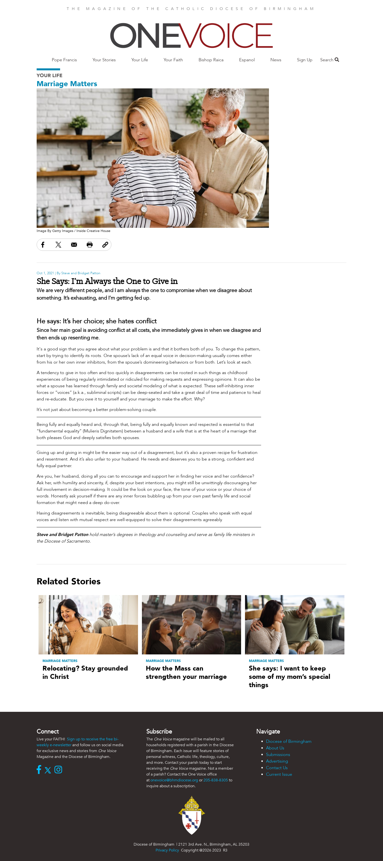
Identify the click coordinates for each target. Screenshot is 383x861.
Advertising (277, 761)
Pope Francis (64, 60)
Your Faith (173, 60)
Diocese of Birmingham (288, 741)
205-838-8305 (215, 780)
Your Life (139, 60)
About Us (275, 748)
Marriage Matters (67, 84)
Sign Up (304, 60)
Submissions (278, 755)
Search (329, 60)
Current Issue (279, 774)
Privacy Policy (167, 850)
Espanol (247, 60)
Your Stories (104, 60)
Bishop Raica (211, 60)
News (275, 60)
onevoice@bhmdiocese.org (174, 780)
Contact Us (277, 768)
